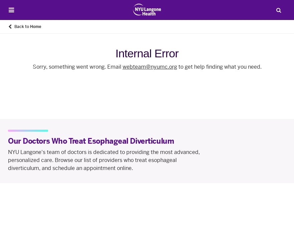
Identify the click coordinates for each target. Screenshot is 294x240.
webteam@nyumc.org (150, 67)
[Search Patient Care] (278, 10)
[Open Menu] (11, 10)
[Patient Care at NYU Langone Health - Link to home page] (147, 9)
